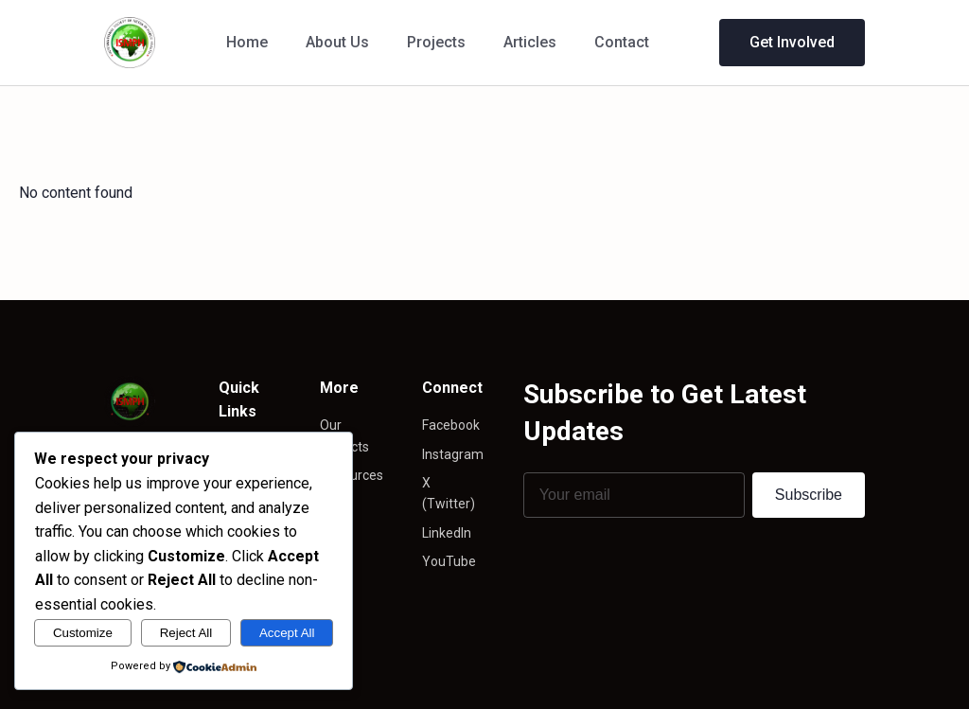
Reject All (186, 633)
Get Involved (792, 42)
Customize (83, 633)
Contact (621, 42)
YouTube (449, 561)
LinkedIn (446, 533)
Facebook (451, 425)
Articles (529, 42)
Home (247, 42)
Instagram (453, 454)
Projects (436, 42)
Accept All (287, 633)
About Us (337, 42)
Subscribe (808, 495)
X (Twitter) (448, 493)
